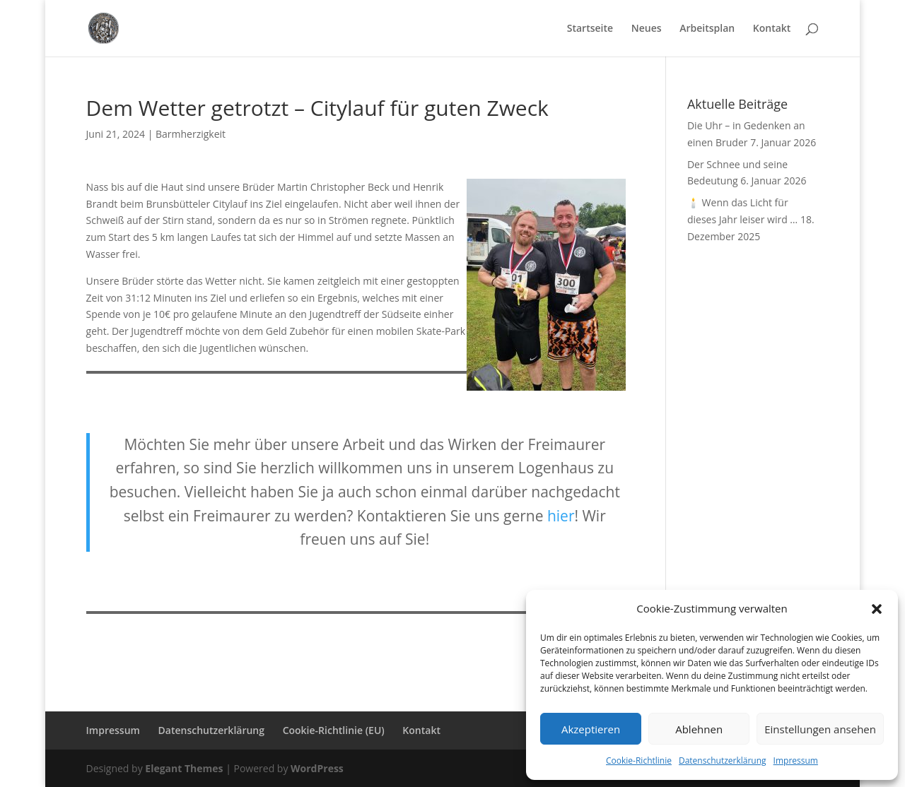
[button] (877, 609)
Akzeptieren (590, 729)
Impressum (795, 761)
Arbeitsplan (707, 29)
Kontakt (772, 29)
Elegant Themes (184, 768)
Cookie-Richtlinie (639, 761)
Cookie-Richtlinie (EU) (334, 730)
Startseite (590, 29)
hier (561, 516)
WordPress (317, 768)
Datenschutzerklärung (722, 761)
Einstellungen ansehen (820, 729)
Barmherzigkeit (191, 134)
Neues (646, 29)
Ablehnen (699, 729)
